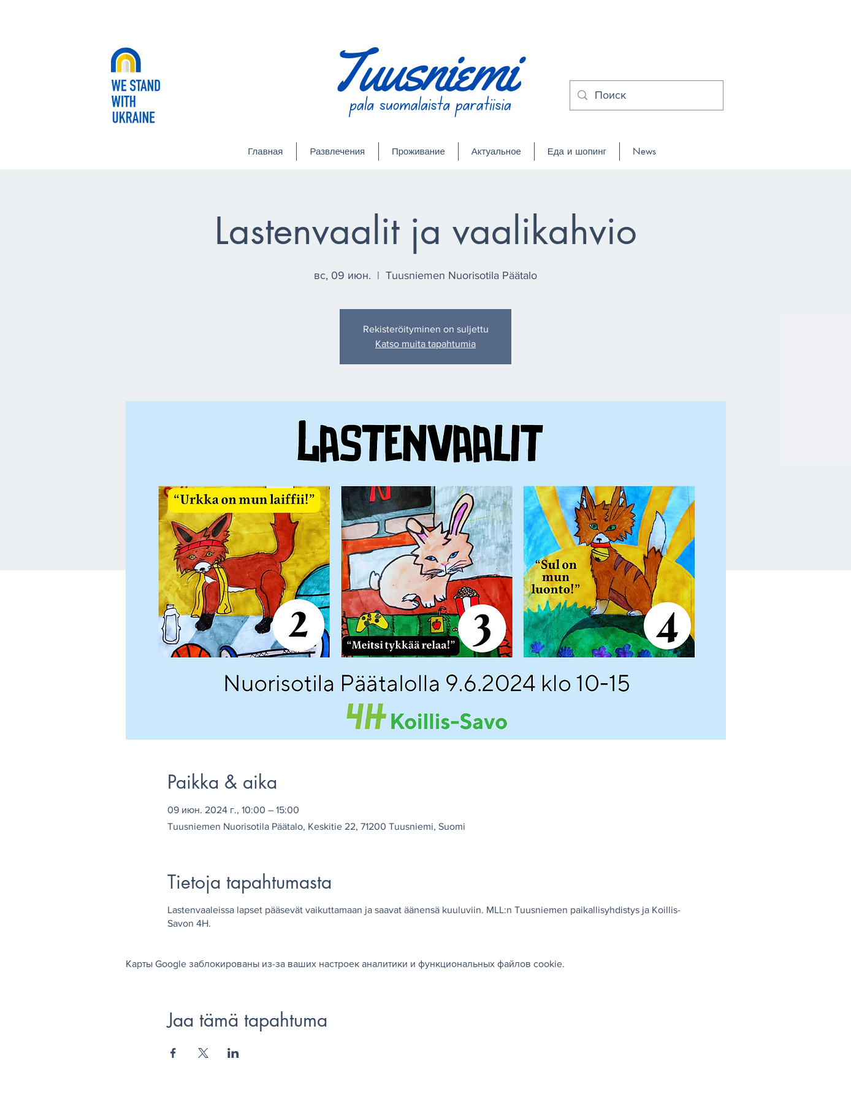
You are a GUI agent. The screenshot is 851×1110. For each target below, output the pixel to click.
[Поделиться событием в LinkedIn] (233, 1053)
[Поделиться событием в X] (203, 1053)
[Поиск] (646, 95)
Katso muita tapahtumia (425, 344)
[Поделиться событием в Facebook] (173, 1053)
